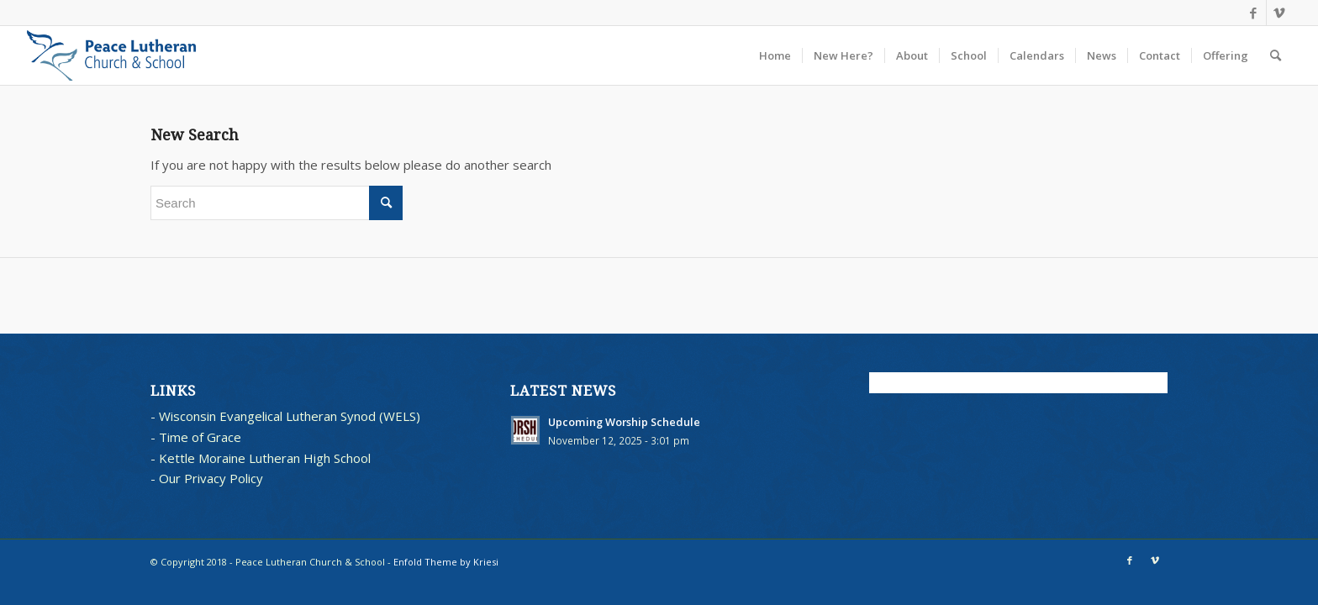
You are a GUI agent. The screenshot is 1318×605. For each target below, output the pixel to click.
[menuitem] (775, 55)
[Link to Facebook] (1254, 12)
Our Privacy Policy (211, 478)
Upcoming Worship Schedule (624, 421)
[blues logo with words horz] (111, 55)
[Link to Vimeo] (1279, 12)
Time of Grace (200, 437)
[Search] (1275, 55)
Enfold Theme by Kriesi (445, 561)
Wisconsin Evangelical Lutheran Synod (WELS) (289, 416)
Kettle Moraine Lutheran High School (265, 458)
